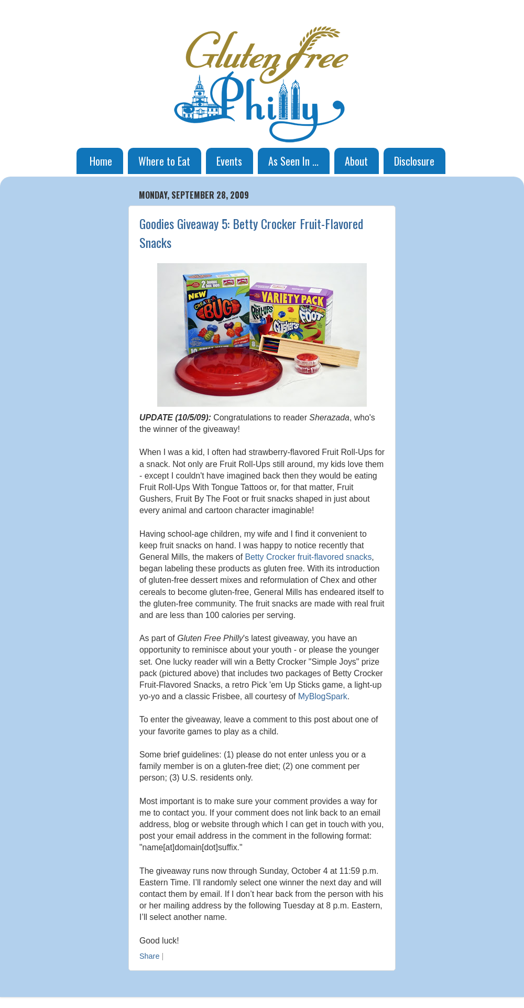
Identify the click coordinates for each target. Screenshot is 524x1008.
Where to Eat (164, 161)
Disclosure (414, 161)
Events (229, 161)
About (356, 161)
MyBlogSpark (322, 696)
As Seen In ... (293, 161)
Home (101, 161)
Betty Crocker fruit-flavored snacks (308, 556)
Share (149, 956)
